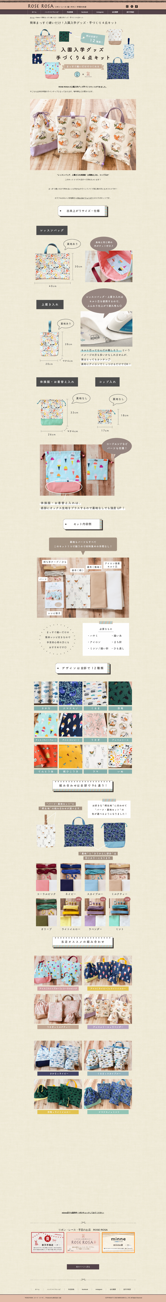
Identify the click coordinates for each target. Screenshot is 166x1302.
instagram (100, 12)
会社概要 (115, 12)
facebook (84, 12)
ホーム (34, 12)
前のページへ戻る (83, 1267)
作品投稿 (70, 12)
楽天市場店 (130, 12)
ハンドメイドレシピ (51, 12)
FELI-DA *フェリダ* (84, 198)
